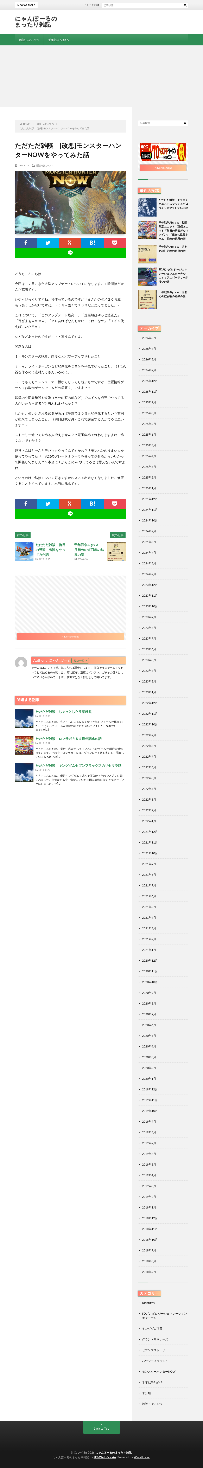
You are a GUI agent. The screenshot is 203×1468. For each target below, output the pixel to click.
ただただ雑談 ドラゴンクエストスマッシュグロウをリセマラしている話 (173, 204)
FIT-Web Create (105, 1457)
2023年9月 (149, 617)
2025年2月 (149, 477)
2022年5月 (149, 778)
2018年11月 (150, 1229)
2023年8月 (149, 627)
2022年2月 (149, 810)
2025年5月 (149, 445)
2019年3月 (149, 1186)
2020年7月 (149, 1014)
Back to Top (101, 1428)
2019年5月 (149, 1164)
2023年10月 (150, 606)
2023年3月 (149, 681)
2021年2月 (149, 939)
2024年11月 (150, 509)
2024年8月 (149, 542)
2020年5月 (149, 1035)
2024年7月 (149, 552)
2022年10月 (150, 724)
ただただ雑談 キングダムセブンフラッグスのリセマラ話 (78, 765)
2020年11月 (150, 971)
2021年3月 (149, 928)
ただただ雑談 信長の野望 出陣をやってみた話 (50, 550)
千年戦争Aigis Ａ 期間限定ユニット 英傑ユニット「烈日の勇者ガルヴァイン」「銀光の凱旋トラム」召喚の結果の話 (173, 230)
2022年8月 (149, 746)
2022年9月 (149, 735)
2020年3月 (149, 1057)
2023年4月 (149, 670)
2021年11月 (150, 842)
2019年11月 (150, 1100)
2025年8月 (149, 413)
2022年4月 (149, 788)
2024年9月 (149, 531)
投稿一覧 (79, 660)
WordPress (142, 1457)
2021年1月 (149, 949)
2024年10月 (150, 520)
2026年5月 (149, 338)
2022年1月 (149, 821)
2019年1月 (149, 1207)
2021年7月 (149, 885)
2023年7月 (149, 638)
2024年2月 (149, 574)
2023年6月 (149, 649)
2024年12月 (150, 499)
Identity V (148, 1302)
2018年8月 (149, 1261)
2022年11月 (150, 713)
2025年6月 (149, 434)
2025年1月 (149, 488)
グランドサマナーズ (155, 1339)
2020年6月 (149, 1025)
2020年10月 (150, 982)
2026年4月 (149, 348)
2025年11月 (150, 391)
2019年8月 (149, 1132)
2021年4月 (149, 917)
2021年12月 (150, 831)
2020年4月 (149, 1046)
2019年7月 (149, 1143)
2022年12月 (150, 703)
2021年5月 (149, 907)
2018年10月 (150, 1239)
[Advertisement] (101, 76)
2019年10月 (150, 1111)
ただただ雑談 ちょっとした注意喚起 (64, 711)
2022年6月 (149, 767)
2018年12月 (150, 1218)
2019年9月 (149, 1121)
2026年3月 (149, 359)
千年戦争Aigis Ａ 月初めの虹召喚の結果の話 (89, 550)
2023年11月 (150, 595)
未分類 (146, 1393)
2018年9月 (149, 1250)
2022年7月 (149, 756)
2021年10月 (150, 853)
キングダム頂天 (152, 1328)
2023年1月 (149, 692)
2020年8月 (149, 1003)
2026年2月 (149, 370)
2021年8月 (149, 874)
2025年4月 (149, 456)
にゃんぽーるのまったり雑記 (36, 21)
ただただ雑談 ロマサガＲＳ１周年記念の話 (69, 739)
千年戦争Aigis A (58, 39)
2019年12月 (150, 1089)
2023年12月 (150, 584)
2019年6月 (149, 1153)
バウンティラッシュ (155, 1361)
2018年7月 (149, 1272)
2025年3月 (149, 466)
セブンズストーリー (155, 1350)
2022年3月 (149, 799)
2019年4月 (149, 1175)
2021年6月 (149, 896)
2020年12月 (150, 960)
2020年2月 (149, 1068)
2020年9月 (149, 992)
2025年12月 (150, 381)
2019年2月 (149, 1196)
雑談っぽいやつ (29, 39)
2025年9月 (149, 402)
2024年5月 (149, 563)
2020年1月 (149, 1078)
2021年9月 (149, 864)
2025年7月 (149, 423)
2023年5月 (149, 660)
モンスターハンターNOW (159, 1371)
